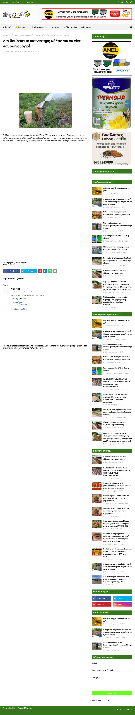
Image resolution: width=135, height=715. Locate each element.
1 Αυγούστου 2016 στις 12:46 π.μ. (24, 291)
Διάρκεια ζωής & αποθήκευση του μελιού (116, 189)
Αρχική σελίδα (8, 35)
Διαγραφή (23, 299)
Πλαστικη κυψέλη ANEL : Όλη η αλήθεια (116, 237)
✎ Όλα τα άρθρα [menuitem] (70, 27)
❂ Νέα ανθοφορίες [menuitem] (40, 27)
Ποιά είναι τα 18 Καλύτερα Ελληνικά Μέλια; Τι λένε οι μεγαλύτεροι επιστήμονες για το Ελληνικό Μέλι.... (117, 553)
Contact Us (128, 709)
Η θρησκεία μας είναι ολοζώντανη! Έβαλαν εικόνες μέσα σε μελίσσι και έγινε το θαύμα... (117, 202)
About (119, 709)
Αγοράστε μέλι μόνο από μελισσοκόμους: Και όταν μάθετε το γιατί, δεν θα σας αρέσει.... (117, 485)
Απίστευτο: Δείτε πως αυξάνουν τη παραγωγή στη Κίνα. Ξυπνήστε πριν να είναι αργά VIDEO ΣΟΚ (117, 523)
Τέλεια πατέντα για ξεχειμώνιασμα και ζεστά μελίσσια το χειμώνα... (116, 248)
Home (112, 709)
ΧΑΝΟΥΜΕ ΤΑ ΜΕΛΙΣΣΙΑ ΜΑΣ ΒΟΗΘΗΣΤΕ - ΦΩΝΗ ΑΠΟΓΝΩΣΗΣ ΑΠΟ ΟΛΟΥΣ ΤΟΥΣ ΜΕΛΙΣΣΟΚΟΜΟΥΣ (117, 383)
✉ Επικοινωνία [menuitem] (87, 27)
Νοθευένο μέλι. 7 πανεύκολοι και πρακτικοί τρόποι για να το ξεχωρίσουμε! (116, 498)
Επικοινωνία (30, 2)
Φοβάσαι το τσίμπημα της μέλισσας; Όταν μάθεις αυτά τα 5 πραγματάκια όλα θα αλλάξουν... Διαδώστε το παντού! (116, 538)
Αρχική (5, 2)
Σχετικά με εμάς (17, 2)
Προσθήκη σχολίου (19, 309)
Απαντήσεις (18, 302)
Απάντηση (15, 299)
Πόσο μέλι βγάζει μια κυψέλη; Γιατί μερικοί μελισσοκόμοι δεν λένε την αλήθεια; (117, 260)
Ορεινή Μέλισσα (11, 52)
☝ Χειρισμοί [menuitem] (20, 27)
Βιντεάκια (19, 35)
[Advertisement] (45, 75)
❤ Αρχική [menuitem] (7, 27)
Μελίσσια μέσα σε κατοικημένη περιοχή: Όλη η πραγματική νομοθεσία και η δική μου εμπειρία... (115, 301)
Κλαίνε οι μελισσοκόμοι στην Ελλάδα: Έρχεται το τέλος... (114, 272)
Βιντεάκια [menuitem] (56, 27)
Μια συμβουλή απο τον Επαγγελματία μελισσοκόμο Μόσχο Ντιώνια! (117, 225)
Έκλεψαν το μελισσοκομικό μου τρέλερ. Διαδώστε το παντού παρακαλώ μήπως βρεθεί (116, 579)
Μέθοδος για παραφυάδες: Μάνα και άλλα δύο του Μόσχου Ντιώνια (116, 213)
